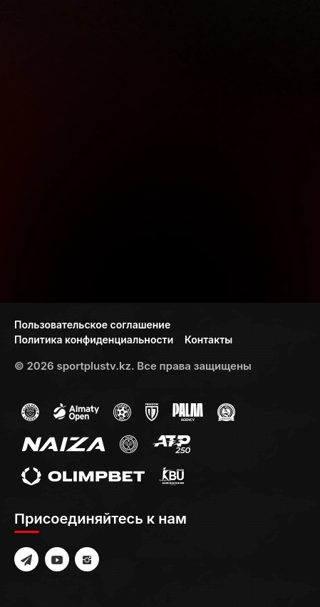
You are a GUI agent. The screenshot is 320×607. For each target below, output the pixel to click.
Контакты (208, 339)
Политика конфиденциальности (93, 339)
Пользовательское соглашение (92, 324)
